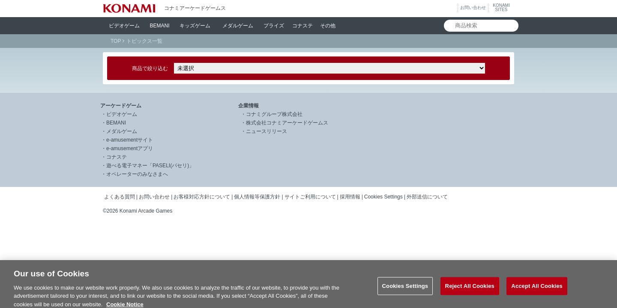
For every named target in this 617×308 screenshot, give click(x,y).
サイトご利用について (310, 197)
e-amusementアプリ (129, 148)
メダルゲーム (121, 131)
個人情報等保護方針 (257, 197)
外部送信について (427, 197)
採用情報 (350, 197)
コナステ (302, 26)
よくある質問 (119, 197)
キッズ (195, 26)
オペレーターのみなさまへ (137, 174)
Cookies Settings (383, 197)
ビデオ (124, 26)
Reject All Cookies (469, 290)
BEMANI (160, 26)
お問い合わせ (473, 7)
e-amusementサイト (129, 140)
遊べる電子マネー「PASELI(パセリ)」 (150, 166)
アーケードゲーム (120, 106)
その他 (327, 26)
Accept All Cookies (537, 290)
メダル (237, 26)
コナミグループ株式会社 (274, 114)
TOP (116, 41)
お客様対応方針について (202, 197)
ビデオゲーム (121, 114)
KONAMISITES (501, 7)
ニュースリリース (266, 131)
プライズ (274, 26)
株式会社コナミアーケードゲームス (287, 123)
